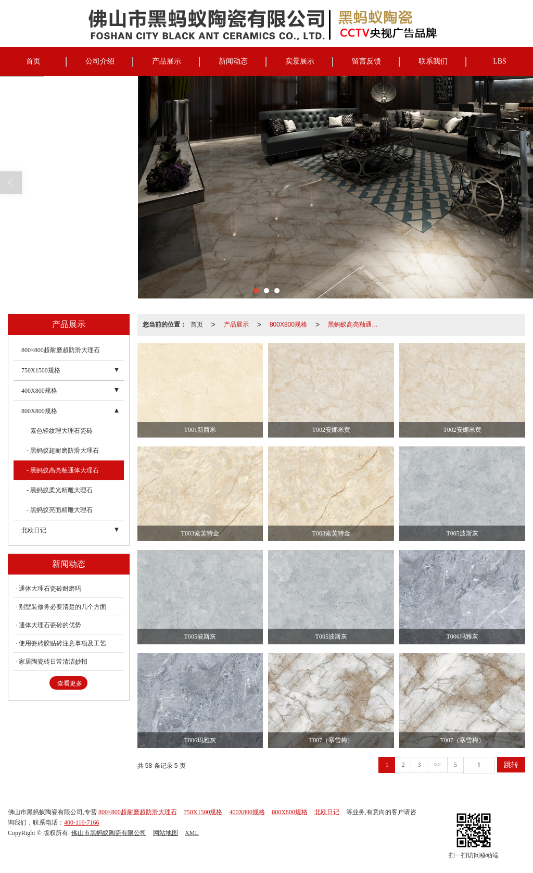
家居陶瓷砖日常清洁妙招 (53, 661)
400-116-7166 (81, 822)
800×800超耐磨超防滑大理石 (60, 350)
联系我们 (433, 61)
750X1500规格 (40, 370)
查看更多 (69, 683)
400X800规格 (39, 390)
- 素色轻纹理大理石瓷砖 (60, 430)
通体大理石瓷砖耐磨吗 (50, 588)
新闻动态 (233, 61)
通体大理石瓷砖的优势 (50, 625)
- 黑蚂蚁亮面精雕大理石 (60, 510)
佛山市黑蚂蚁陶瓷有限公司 (108, 833)
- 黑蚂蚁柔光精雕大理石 (60, 490)
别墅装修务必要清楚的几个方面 (62, 606)
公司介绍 (100, 61)
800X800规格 (288, 324)
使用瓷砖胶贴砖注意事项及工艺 (62, 643)
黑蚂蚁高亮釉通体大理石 (356, 324)
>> (437, 764)
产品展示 (166, 61)
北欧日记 (33, 530)
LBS (499, 61)
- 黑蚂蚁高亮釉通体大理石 (63, 470)
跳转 (511, 764)
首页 (33, 61)
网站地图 (165, 833)
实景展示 (299, 61)
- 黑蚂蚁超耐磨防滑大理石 (63, 450)
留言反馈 (366, 61)
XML (192, 833)
